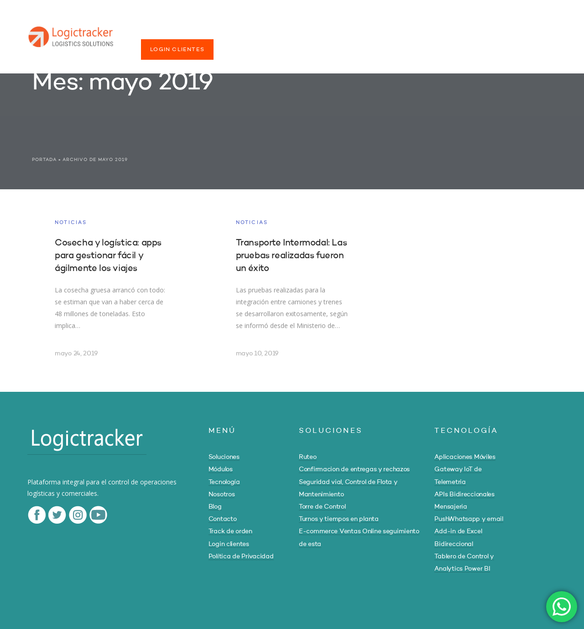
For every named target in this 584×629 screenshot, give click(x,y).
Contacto (223, 519)
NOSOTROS (325, 31)
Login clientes (229, 544)
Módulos (221, 469)
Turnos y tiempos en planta (339, 519)
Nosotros (222, 494)
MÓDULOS (216, 31)
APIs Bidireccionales (464, 494)
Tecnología (224, 482)
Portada (44, 159)
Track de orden (230, 531)
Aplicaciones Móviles (464, 457)
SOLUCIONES (162, 31)
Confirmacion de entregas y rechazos (354, 469)
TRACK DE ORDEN (472, 31)
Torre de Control (322, 507)
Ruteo (308, 457)
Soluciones (224, 457)
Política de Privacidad (241, 556)
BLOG (367, 31)
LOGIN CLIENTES (177, 49)
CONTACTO (410, 31)
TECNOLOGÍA (269, 31)
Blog (215, 507)
